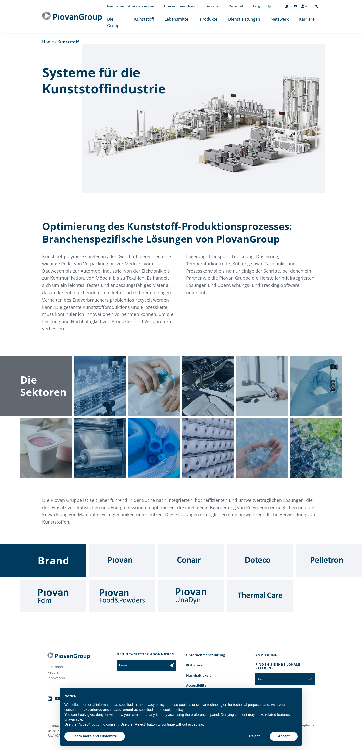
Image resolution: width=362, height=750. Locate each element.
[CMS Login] (304, 6)
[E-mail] (142, 665)
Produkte (208, 19)
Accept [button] (284, 736)
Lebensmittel (177, 19)
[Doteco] (260, 560)
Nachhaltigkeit (198, 675)
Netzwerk (280, 19)
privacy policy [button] (154, 705)
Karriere (307, 19)
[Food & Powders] (122, 596)
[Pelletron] (329, 560)
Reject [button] (254, 736)
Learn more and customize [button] (94, 736)
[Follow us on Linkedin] (286, 6)
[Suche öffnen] (316, 6)
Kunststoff (144, 19)
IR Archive (194, 665)
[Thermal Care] (260, 596)
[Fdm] (53, 596)
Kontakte (212, 6)
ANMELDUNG (266, 655)
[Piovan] (122, 560)
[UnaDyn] (191, 596)
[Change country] (269, 6)
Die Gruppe (114, 22)
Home (48, 42)
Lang (256, 6)
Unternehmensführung (180, 6)
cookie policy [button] (173, 710)
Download (236, 6)
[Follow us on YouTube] (295, 6)
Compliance (306, 725)
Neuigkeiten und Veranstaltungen (130, 6)
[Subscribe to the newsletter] (171, 665)
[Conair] (191, 560)
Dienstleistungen (244, 19)
